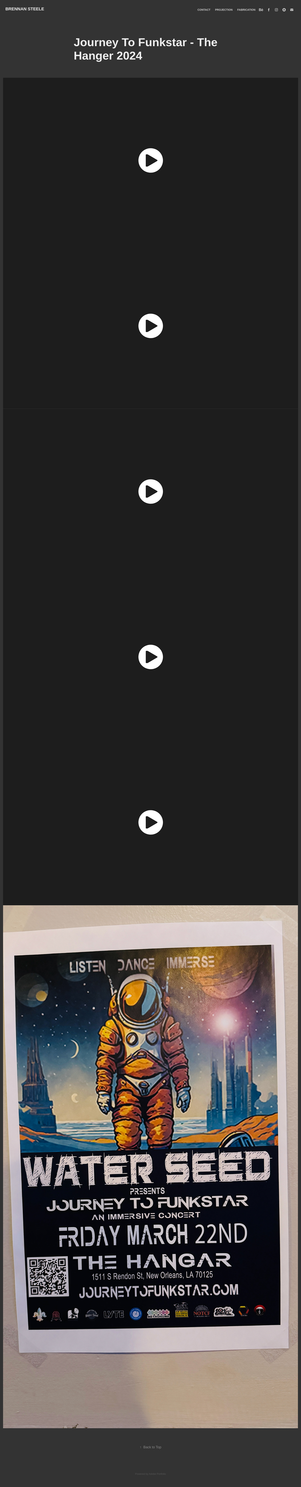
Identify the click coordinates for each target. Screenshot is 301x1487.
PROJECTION (224, 9)
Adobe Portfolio (157, 1473)
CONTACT (204, 9)
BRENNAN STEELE (24, 9)
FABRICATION (246, 9)
